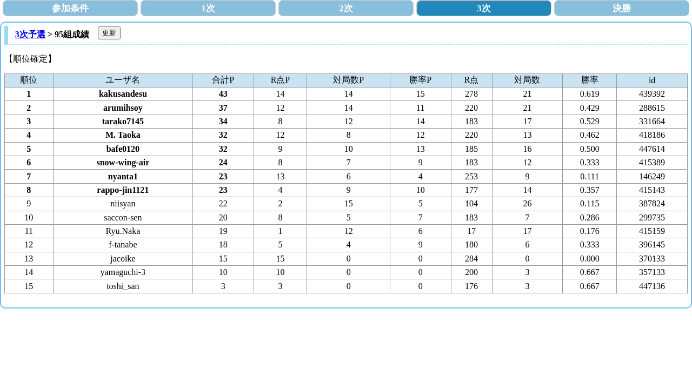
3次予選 (30, 34)
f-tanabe (123, 244)
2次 (346, 8)
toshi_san (123, 286)
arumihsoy (123, 107)
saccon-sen (123, 217)
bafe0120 (123, 148)
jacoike (122, 258)
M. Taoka (123, 134)
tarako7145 (123, 121)
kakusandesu (123, 93)
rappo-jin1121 (123, 189)
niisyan (122, 203)
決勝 (622, 8)
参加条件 (70, 8)
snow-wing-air (122, 162)
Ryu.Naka (122, 231)
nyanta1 (123, 176)
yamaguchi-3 (123, 272)
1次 (208, 8)
